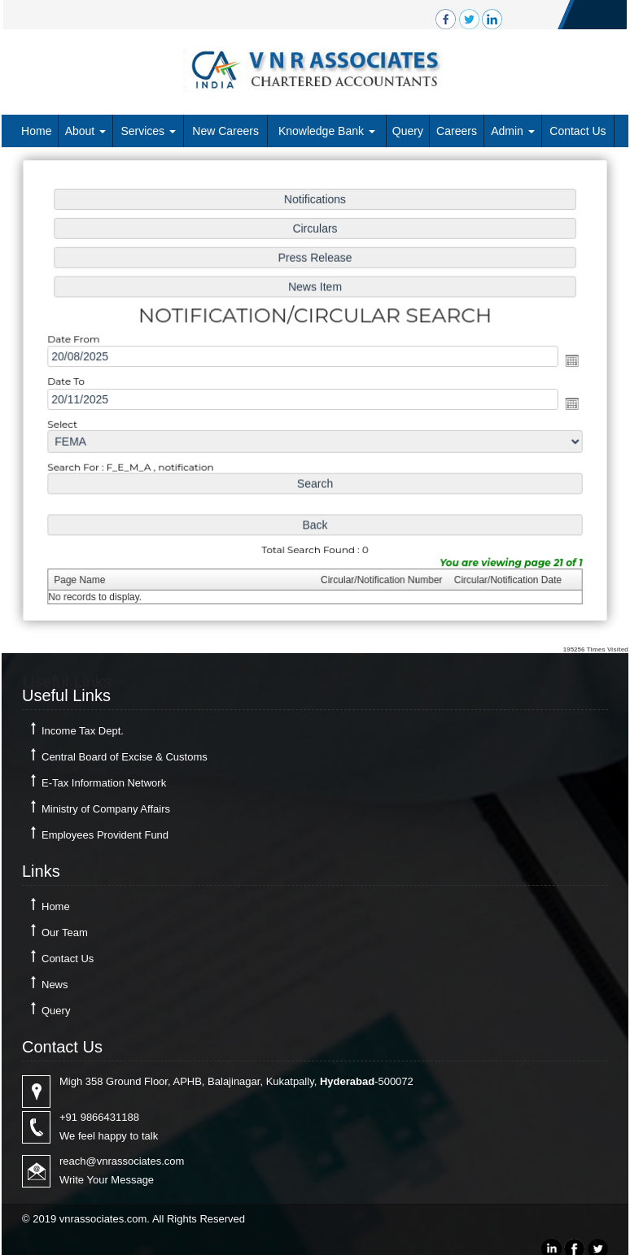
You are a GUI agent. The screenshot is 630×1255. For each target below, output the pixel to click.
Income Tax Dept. (83, 731)
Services (148, 130)
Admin (513, 130)
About (85, 130)
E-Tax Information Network (104, 783)
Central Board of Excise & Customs (125, 757)
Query (407, 130)
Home (36, 130)
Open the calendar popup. (566, 360)
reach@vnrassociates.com (121, 1161)
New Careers (225, 130)
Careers (456, 130)
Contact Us (577, 130)
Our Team (65, 932)
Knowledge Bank (326, 130)
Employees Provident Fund (105, 835)
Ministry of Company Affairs (106, 809)
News (55, 984)
